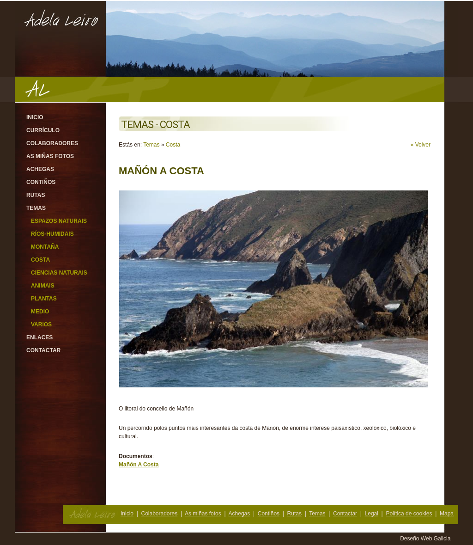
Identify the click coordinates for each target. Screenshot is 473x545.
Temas (36, 208)
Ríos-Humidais (52, 234)
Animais (43, 285)
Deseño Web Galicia (426, 538)
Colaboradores (52, 143)
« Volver (421, 144)
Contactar (43, 350)
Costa (40, 260)
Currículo (43, 130)
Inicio (34, 117)
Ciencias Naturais (59, 272)
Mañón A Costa (138, 464)
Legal (371, 513)
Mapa (447, 513)
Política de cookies (409, 513)
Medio (40, 311)
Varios (41, 324)
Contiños (40, 182)
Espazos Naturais (59, 221)
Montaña (45, 247)
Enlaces (39, 337)
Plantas (44, 298)
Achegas (40, 169)
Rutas (35, 195)
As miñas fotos (50, 156)
